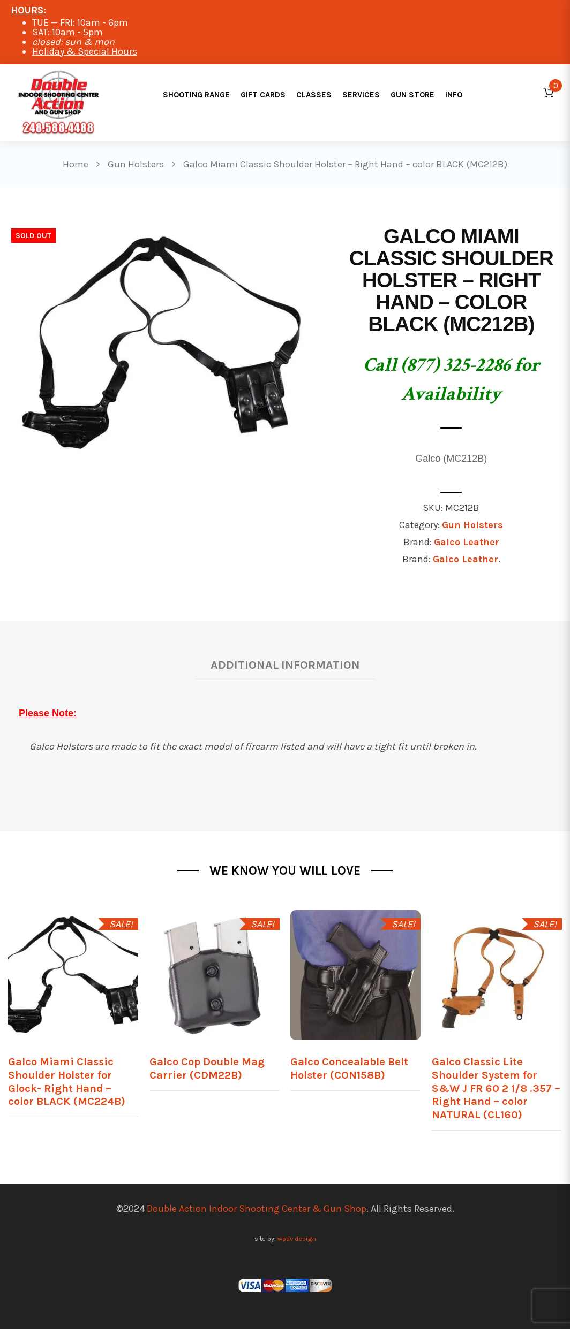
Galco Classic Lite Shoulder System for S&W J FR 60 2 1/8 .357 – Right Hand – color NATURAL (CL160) (496, 1088)
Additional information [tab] (285, 664)
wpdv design (297, 1238)
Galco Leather (466, 542)
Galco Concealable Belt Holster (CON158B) (349, 1068)
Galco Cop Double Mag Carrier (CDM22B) (207, 1068)
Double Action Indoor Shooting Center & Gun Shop (256, 1209)
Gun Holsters (472, 525)
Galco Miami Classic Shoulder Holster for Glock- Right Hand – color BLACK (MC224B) (66, 1081)
